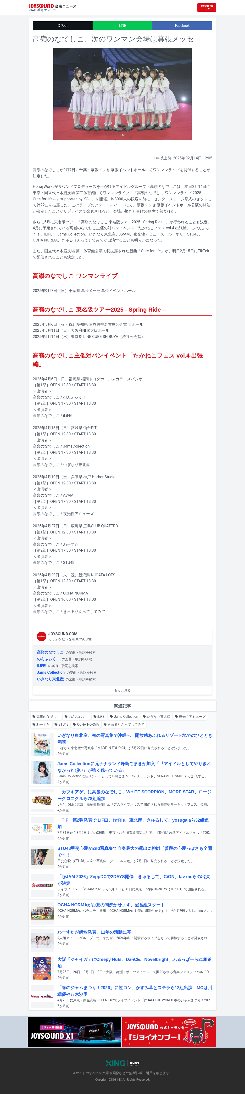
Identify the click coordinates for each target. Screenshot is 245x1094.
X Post (63, 26)
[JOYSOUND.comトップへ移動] (206, 7)
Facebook (182, 26)
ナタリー (50, 9)
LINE (122, 26)
